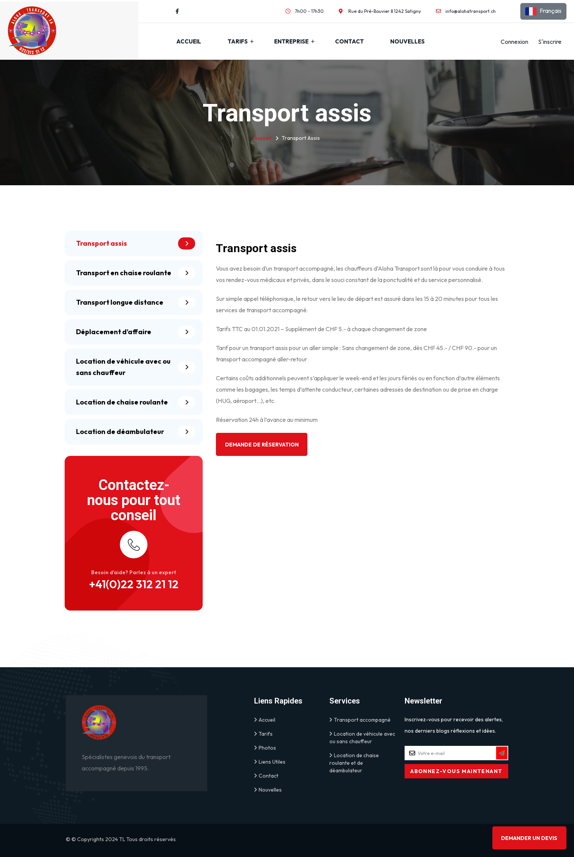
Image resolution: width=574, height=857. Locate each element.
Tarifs (238, 41)
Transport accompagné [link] (360, 720)
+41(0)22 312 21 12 (133, 584)
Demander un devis (529, 838)
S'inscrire (550, 41)
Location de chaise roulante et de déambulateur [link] (354, 763)
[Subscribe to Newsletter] (501, 753)
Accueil (188, 41)
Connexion (514, 41)
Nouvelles (407, 41)
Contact (349, 41)
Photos (265, 748)
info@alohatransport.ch (470, 11)
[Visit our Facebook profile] (177, 11)
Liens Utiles (269, 762)
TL (122, 839)
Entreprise (291, 41)
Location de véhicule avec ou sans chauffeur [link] (362, 737)
